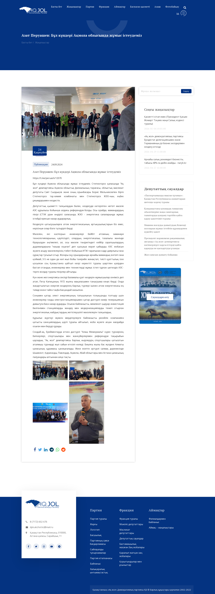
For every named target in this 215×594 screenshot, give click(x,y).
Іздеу (186, 91)
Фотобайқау (172, 6)
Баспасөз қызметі (140, 6)
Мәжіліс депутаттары (131, 524)
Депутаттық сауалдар (131, 538)
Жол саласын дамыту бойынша (160, 254)
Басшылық (96, 535)
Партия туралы (98, 518)
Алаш (157, 6)
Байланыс (95, 563)
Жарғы (93, 524)
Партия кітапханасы (101, 558)
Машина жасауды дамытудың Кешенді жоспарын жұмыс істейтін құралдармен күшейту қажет (165, 228)
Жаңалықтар (74, 6)
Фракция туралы (128, 518)
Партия (90, 6)
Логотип (95, 529)
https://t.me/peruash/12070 (47, 178)
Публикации (41, 164)
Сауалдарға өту (160, 297)
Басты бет (56, 6)
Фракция (104, 6)
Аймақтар (119, 6)
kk (178, 13)
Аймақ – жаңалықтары (161, 527)
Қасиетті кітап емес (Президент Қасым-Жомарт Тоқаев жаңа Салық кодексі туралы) (166, 120)
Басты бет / (28, 42)
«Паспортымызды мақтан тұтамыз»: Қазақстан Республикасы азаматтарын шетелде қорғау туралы (164, 199)
